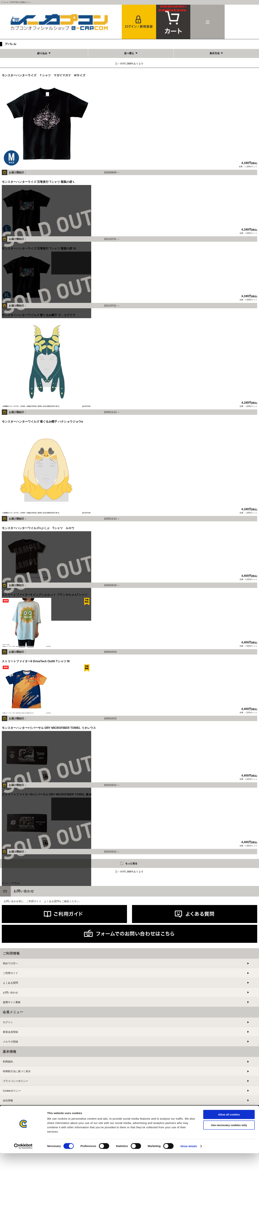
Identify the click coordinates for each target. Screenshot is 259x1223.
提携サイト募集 (12, 1002)
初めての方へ (10, 963)
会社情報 (8, 1100)
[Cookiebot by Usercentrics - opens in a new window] (23, 1216)
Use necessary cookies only (229, 1194)
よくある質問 (10, 982)
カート (173, 8)
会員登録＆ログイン (139, 22)
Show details (188, 1215)
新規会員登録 (10, 1031)
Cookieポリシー (12, 1090)
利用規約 (8, 1061)
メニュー (207, 22)
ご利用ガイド (10, 973)
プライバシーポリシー (15, 1081)
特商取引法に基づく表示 (17, 1071)
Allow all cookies (229, 1184)
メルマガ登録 (10, 1041)
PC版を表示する (127, 1128)
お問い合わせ (10, 992)
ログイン (8, 1022)
